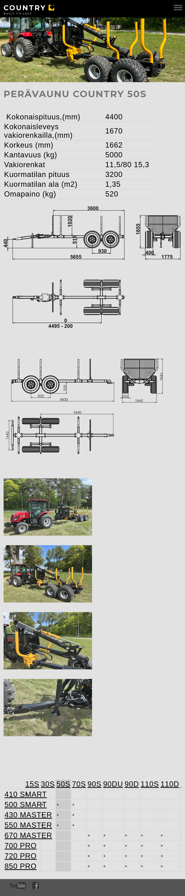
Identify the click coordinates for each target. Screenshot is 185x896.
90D (132, 783)
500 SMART (14, 804)
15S (32, 783)
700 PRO (14, 845)
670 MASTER (14, 835)
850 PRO (14, 865)
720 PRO (14, 855)
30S (48, 783)
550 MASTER (14, 824)
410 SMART (14, 793)
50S (63, 783)
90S (94, 783)
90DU (113, 783)
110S (150, 783)
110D (170, 783)
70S (79, 783)
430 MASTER (14, 814)
